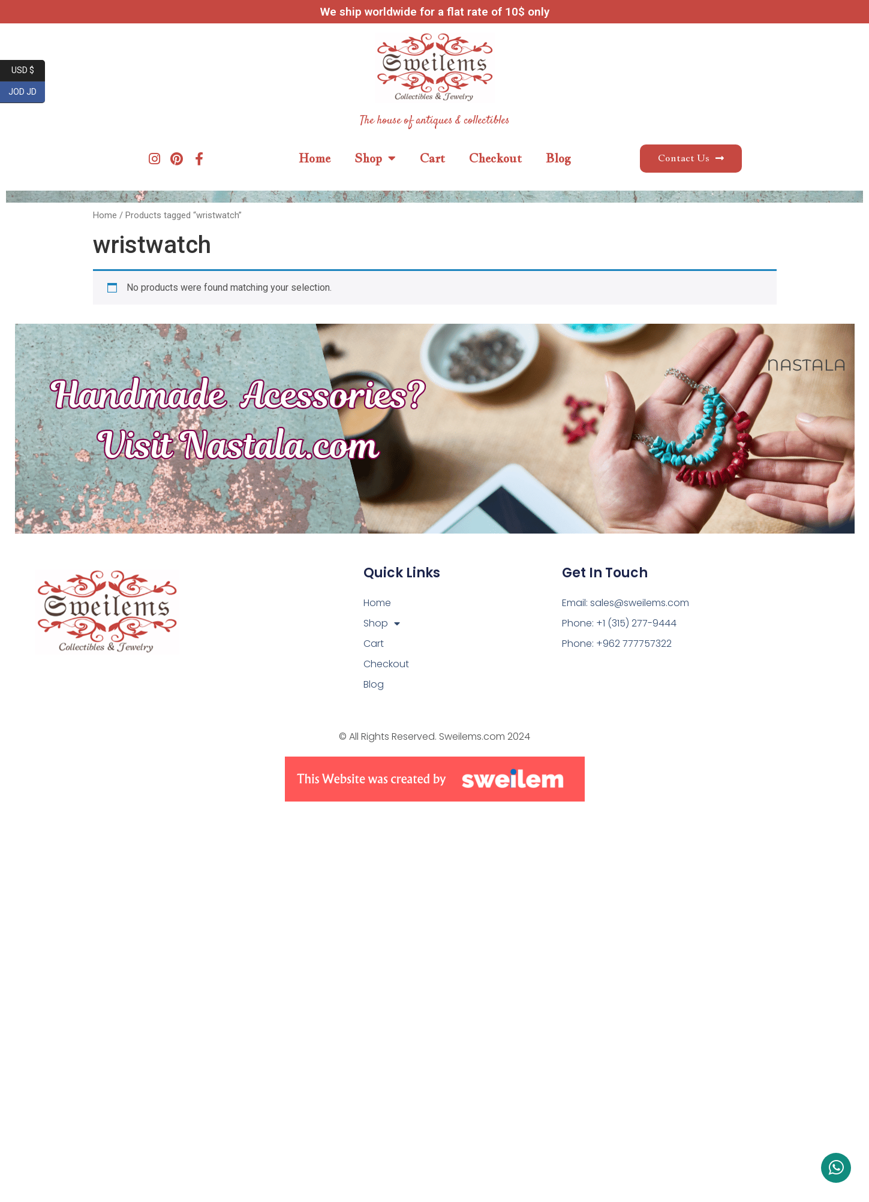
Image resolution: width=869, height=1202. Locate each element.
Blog (558, 158)
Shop (375, 158)
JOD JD (26, 92)
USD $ (28, 71)
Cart (432, 158)
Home (314, 158)
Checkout (495, 158)
